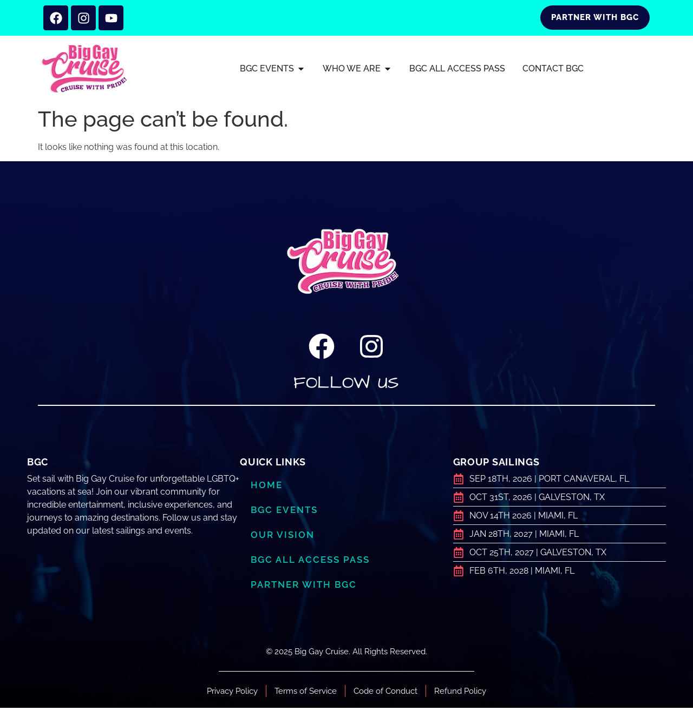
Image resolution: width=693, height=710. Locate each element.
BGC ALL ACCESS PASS (310, 561)
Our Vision (283, 536)
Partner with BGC (304, 586)
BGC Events (284, 512)
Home (267, 487)
